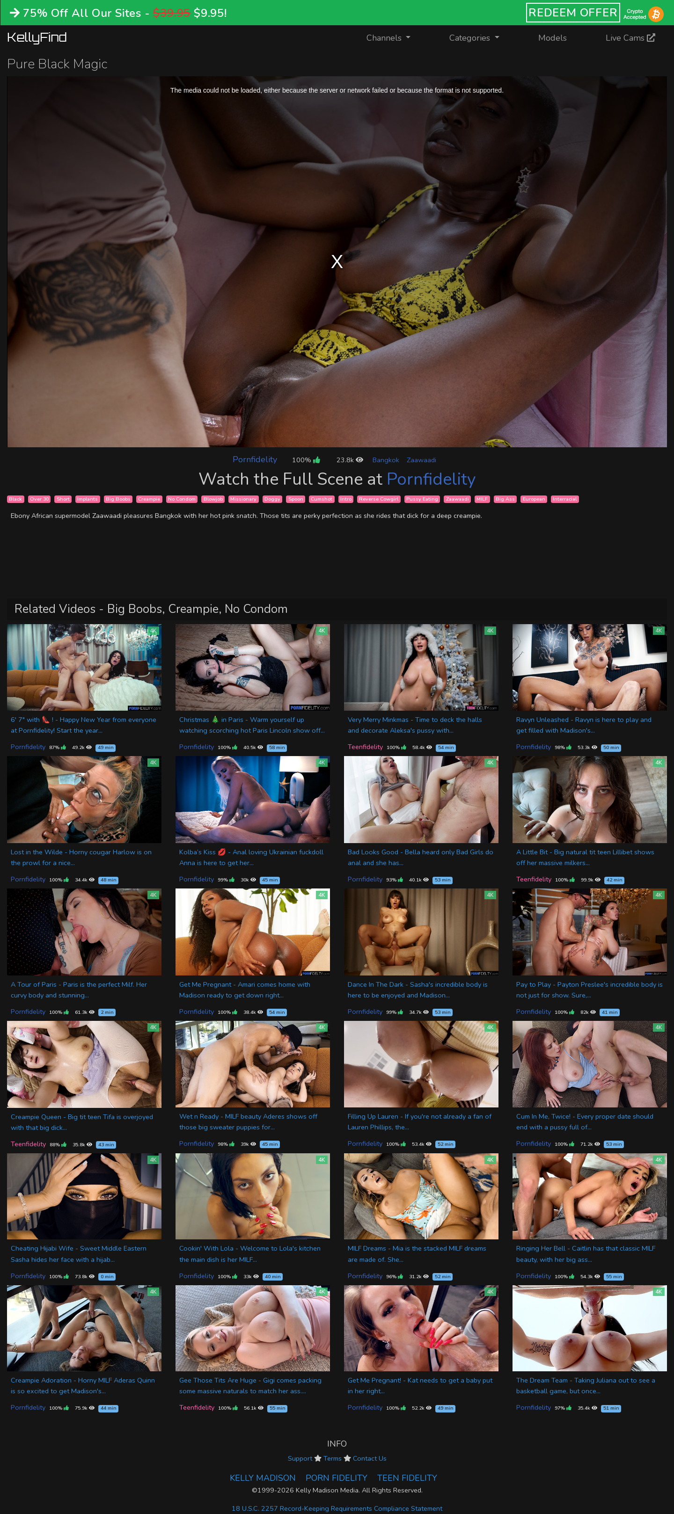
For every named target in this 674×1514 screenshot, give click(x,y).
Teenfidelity (365, 746)
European (534, 498)
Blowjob (213, 498)
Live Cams (630, 38)
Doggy (272, 498)
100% (306, 460)
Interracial (565, 498)
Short (63, 498)
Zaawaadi (421, 460)
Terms (332, 1458)
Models (552, 38)
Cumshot (321, 498)
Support (300, 1458)
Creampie (149, 498)
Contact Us (370, 1458)
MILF (482, 498)
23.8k (350, 460)
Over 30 (39, 498)
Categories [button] (470, 38)
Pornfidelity (255, 459)
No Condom (182, 498)
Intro (346, 498)
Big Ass (505, 498)
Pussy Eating (422, 498)
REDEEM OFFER (573, 12)
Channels (394, 37)
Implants (87, 498)
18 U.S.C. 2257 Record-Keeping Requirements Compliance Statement (337, 1508)
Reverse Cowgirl (378, 498)
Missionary (243, 498)
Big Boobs (118, 498)
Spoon (295, 498)
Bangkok (386, 460)
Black (15, 498)
